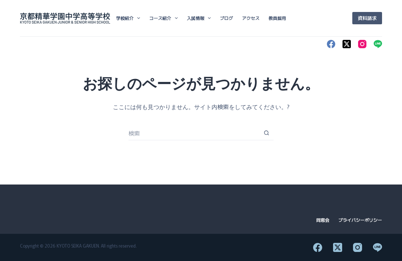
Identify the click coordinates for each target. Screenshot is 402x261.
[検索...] (193, 133)
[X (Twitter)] (346, 44)
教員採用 (277, 18)
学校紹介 (129, 18)
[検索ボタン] (266, 133)
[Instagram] (362, 44)
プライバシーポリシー (360, 220)
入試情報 (200, 18)
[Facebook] (331, 44)
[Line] (378, 44)
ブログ (226, 18)
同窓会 (322, 220)
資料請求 (367, 17)
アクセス (250, 18)
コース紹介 (164, 18)
